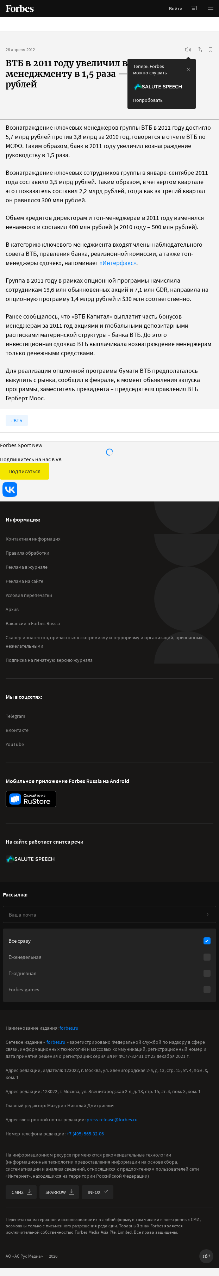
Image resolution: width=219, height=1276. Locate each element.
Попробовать (148, 100)
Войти (175, 8)
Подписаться (24, 471)
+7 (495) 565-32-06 (85, 1133)
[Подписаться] (207, 914)
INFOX (98, 1192)
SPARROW (59, 1192)
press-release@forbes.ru (112, 1119)
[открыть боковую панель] (193, 8)
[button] (210, 8)
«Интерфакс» (118, 263)
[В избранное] (210, 49)
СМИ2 (22, 1192)
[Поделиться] (199, 49)
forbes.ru (69, 1028)
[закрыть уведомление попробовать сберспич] (188, 69)
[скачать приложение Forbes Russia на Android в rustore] (31, 799)
